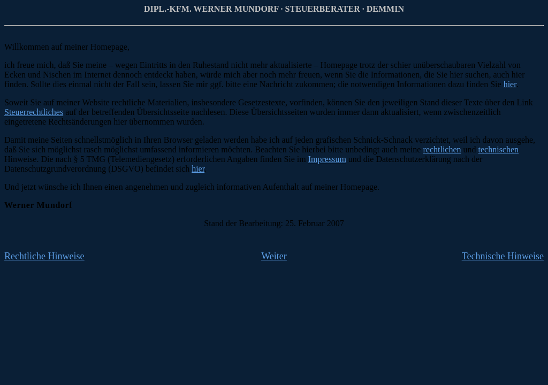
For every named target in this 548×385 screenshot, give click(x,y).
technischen (498, 149)
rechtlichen (442, 149)
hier (510, 84)
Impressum (327, 159)
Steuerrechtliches (33, 112)
